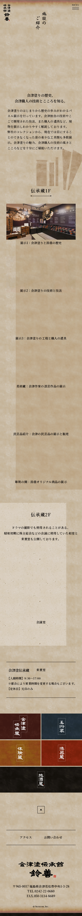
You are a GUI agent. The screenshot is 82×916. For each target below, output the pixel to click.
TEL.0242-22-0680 (40, 891)
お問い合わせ (53, 837)
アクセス (26, 837)
